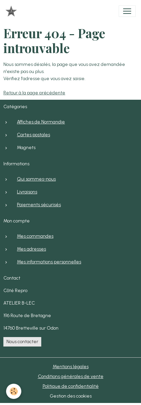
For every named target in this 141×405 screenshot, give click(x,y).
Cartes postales (33, 135)
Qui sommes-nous (36, 179)
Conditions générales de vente (70, 376)
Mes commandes (35, 236)
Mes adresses (31, 249)
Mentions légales (71, 367)
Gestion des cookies (71, 396)
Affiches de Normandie (41, 122)
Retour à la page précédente (34, 93)
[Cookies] (13, 391)
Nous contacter (22, 341)
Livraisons (27, 192)
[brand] (12, 11)
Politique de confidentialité (71, 386)
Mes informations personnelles (49, 262)
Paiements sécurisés (39, 205)
